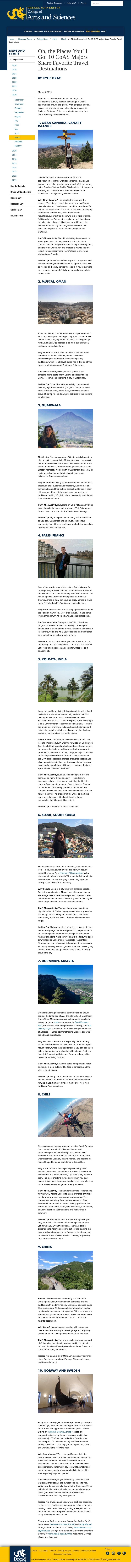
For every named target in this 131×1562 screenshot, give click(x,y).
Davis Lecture (17, 216)
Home (11, 39)
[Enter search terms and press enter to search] (109, 3)
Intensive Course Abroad (59, 1432)
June (17, 125)
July (16, 121)
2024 (14, 74)
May (16, 129)
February (18, 142)
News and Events (25, 39)
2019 (54, 39)
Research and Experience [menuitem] (74, 31)
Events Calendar (18, 186)
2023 (14, 78)
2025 (14, 70)
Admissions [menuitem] (38, 31)
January (18, 146)
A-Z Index (33, 1551)
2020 (14, 90)
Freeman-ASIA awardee (71, 873)
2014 (14, 167)
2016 (14, 159)
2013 (14, 172)
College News (42, 39)
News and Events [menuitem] (93, 31)
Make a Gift (74, 3)
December (19, 100)
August (18, 116)
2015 (14, 163)
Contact (76, 1551)
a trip (56, 1022)
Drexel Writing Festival (21, 192)
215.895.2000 (93, 1559)
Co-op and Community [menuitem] (53, 31)
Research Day (17, 204)
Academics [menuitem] (28, 31)
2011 (14, 180)
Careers (53, 1551)
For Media (43, 1551)
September (19, 112)
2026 (14, 65)
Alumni (86, 3)
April (16, 133)
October (18, 108)
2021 (14, 86)
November (19, 104)
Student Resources (57, 3)
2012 (14, 176)
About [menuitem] (103, 31)
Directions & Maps (88, 1551)
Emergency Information (63, 1554)
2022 (14, 82)
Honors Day (16, 198)
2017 (14, 155)
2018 (14, 151)
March (63, 39)
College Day (16, 210)
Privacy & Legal (64, 1551)
